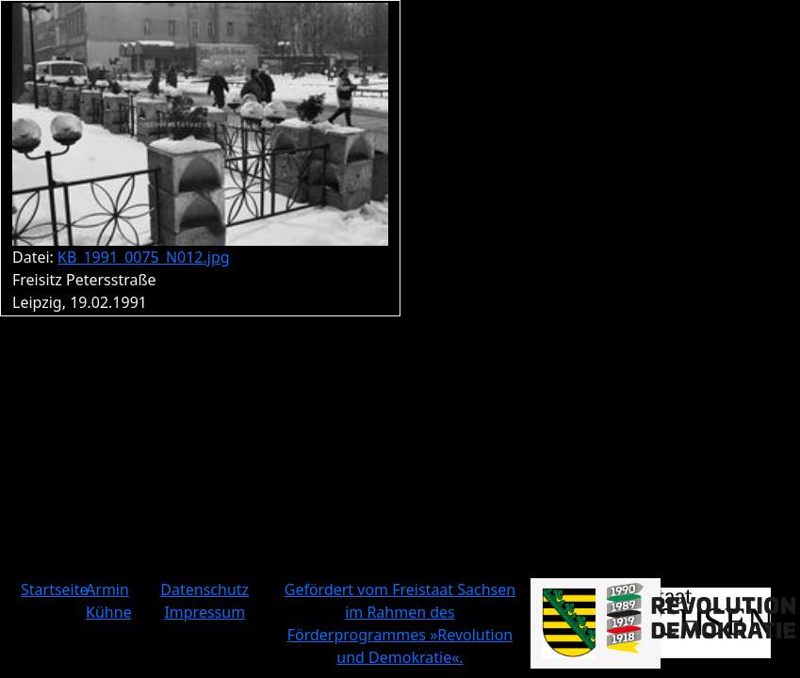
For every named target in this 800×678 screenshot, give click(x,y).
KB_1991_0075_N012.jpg (143, 257)
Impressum (204, 612)
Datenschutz (204, 589)
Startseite (55, 589)
